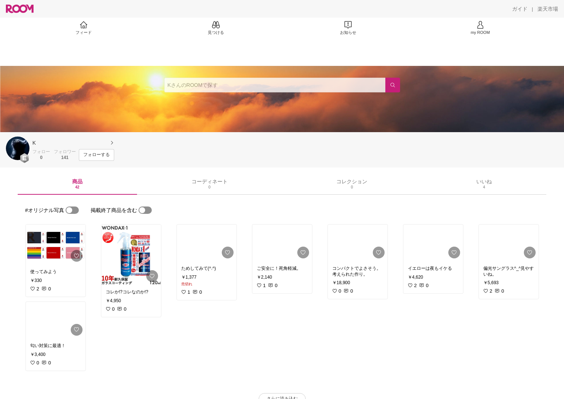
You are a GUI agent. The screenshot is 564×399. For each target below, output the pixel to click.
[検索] (392, 85)
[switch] (72, 210)
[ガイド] (520, 9)
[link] (55, 245)
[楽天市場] (547, 9)
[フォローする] (96, 155)
